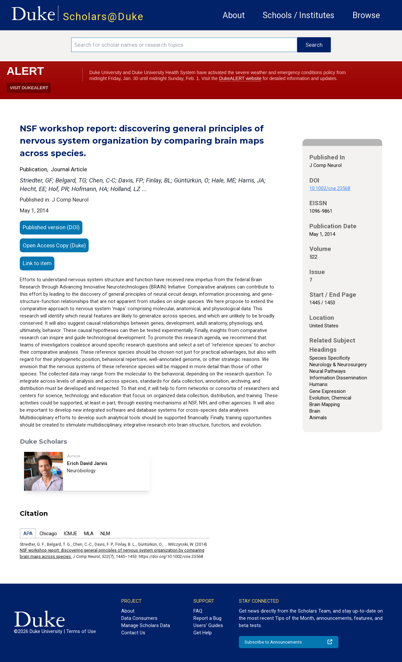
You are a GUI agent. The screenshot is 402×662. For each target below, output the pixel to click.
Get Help (202, 633)
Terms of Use (81, 631)
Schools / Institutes (298, 15)
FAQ (197, 611)
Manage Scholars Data (145, 625)
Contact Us (133, 633)
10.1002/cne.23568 (329, 188)
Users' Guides (208, 625)
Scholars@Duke (103, 17)
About (234, 15)
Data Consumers (139, 618)
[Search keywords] (184, 45)
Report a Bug (207, 618)
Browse (366, 15)
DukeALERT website (240, 78)
